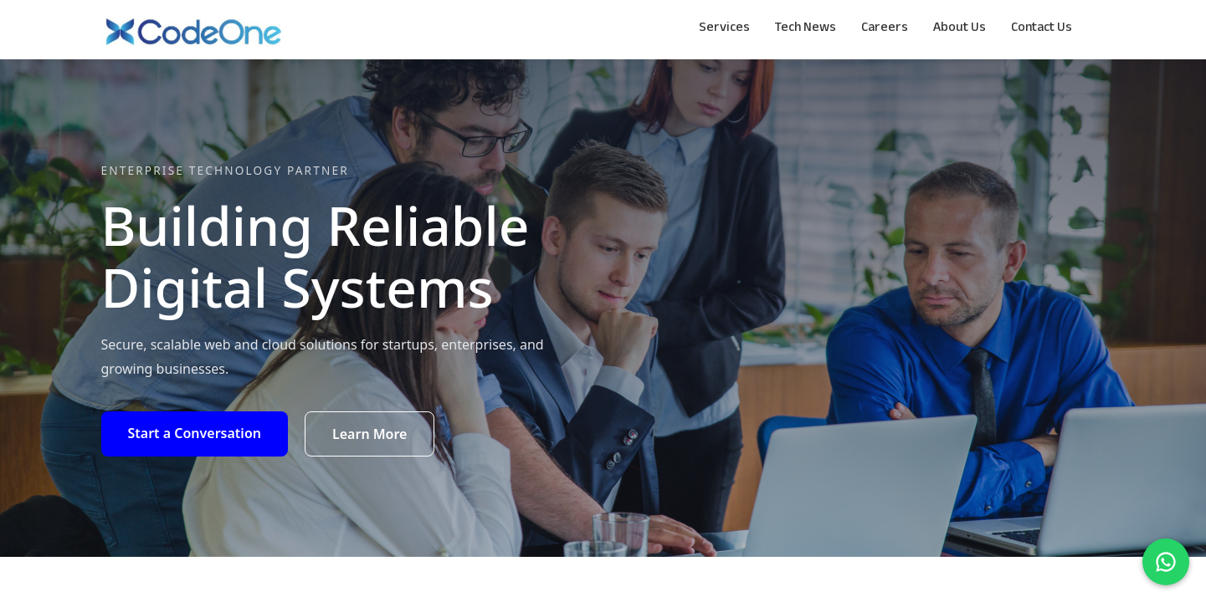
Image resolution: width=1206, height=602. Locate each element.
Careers (884, 29)
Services (724, 29)
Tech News (805, 29)
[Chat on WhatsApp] (1165, 561)
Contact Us (1041, 29)
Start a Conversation (194, 433)
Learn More (370, 434)
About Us (959, 29)
